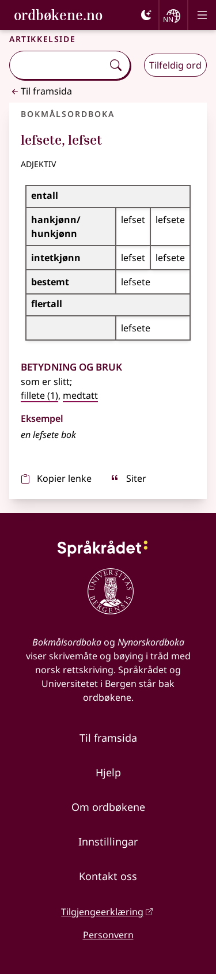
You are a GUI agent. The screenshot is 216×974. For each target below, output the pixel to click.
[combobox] (57, 65)
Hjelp (108, 772)
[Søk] (115, 65)
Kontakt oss (108, 876)
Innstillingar (108, 841)
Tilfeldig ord (175, 65)
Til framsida (40, 91)
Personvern (108, 934)
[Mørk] (146, 15)
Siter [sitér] (128, 478)
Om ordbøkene (108, 807)
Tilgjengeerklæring (102, 911)
